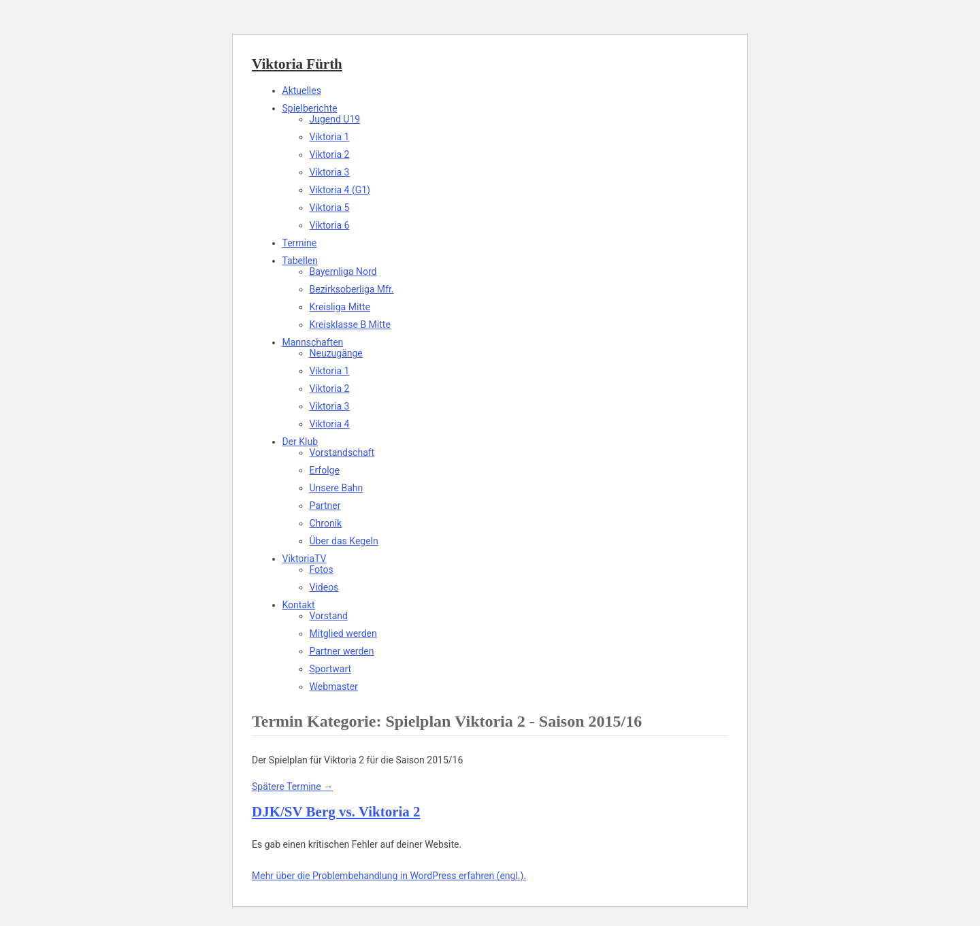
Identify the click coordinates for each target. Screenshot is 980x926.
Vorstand (329, 615)
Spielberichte (310, 108)
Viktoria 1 (330, 136)
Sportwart (331, 668)
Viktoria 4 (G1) (340, 189)
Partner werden (342, 651)
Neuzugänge (336, 353)
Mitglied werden (343, 633)
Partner (325, 505)
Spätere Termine (292, 786)
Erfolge (325, 470)
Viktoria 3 (330, 172)
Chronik (326, 523)
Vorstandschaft (342, 452)
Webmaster (334, 686)
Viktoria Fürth (297, 64)
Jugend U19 (335, 119)
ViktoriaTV (304, 558)
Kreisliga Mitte (340, 306)
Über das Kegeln (344, 540)
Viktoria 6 (330, 225)
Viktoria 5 (330, 207)
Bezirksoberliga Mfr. (352, 289)
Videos (324, 587)
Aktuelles (301, 90)
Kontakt (298, 604)
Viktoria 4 (330, 423)
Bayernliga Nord (343, 271)
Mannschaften (313, 342)
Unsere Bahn (336, 487)
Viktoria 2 (330, 154)
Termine (299, 242)
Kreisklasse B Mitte (350, 324)
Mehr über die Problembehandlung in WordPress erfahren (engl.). (389, 875)
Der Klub (300, 441)
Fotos (321, 569)
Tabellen (300, 260)
